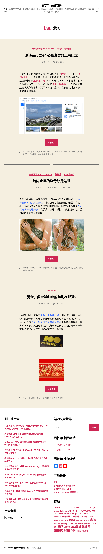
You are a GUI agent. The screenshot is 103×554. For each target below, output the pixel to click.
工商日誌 (54, 152)
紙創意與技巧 (69, 174)
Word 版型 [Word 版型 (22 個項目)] (57, 517)
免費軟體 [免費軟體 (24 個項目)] (57, 520)
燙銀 (27, 154)
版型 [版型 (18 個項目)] (75, 524)
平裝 (60, 152)
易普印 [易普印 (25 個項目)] (86, 520)
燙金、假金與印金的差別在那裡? (51, 297)
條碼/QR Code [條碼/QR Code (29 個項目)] (67, 523)
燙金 (52, 268)
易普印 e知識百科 (51, 5)
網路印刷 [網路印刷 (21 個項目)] (67, 527)
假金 (24, 398)
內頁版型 (38, 152)
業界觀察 (58, 174)
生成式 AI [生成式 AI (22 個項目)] (94, 524)
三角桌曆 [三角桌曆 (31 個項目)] (66, 516)
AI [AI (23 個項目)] (71, 508)
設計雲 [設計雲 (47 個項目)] (86, 526)
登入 (56, 482)
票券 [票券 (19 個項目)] (55, 527)
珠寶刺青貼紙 (64, 268)
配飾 (80, 268)
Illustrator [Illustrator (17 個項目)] (56, 511)
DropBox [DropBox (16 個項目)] (82, 508)
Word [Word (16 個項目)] (90, 514)
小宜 (47, 62)
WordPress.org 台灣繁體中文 (67, 492)
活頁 (77, 152)
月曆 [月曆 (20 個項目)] (55, 524)
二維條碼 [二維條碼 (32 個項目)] (75, 516)
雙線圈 (50, 154)
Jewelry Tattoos (28, 268)
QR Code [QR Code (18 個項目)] (80, 514)
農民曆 (44, 154)
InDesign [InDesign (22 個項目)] (63, 511)
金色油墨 (59, 398)
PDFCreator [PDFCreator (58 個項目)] (87, 510)
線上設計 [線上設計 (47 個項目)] (76, 526)
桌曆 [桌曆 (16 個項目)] (59, 523)
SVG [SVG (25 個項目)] (86, 514)
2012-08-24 (60, 303)
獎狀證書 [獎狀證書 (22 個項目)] (87, 524)
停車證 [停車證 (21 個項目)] (90, 517)
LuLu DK (38, 268)
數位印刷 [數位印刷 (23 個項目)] (79, 520)
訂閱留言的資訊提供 (63, 489)
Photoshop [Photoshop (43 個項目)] (70, 513)
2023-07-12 (60, 62)
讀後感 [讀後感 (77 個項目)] (58, 530)
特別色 (52, 398)
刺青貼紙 (46, 268)
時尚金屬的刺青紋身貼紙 (51, 181)
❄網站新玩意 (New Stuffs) (43, 49)
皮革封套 (32, 154)
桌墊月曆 (66, 152)
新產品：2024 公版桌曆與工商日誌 (51, 55)
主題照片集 (39, 80)
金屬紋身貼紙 (28, 270)
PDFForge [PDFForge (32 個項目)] (58, 514)
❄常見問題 (51, 290)
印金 (38, 398)
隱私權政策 (37, 548)
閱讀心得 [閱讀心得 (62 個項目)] (69, 530)
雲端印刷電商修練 (64, 49)
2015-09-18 (52, 187)
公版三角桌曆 (59, 84)
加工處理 (46, 152)
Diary (24, 152)
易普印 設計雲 (63, 450)
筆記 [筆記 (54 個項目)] (60, 526)
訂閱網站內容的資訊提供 (64, 486)
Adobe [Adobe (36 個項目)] (57, 507)
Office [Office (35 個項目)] (71, 511)
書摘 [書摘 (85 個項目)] (93, 520)
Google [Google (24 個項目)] (93, 508)
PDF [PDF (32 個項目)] (77, 511)
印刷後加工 (31, 398)
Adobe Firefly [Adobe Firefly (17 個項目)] (65, 508)
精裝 (39, 154)
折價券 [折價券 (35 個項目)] (72, 520)
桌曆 (73, 152)
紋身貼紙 (74, 268)
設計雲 (64, 74)
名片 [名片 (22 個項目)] (66, 520)
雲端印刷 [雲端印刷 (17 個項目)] (79, 531)
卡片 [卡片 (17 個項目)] (62, 520)
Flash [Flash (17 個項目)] (87, 508)
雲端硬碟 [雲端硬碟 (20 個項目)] (85, 531)
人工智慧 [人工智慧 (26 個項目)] (83, 517)
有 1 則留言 (67, 187)
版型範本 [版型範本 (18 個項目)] (80, 524)
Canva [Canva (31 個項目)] (76, 508)
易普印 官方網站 (64, 445)
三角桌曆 (30, 152)
